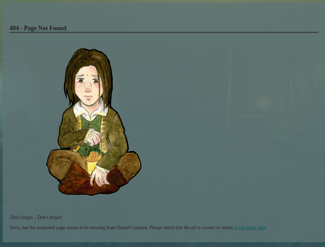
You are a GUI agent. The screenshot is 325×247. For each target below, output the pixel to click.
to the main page (250, 227)
